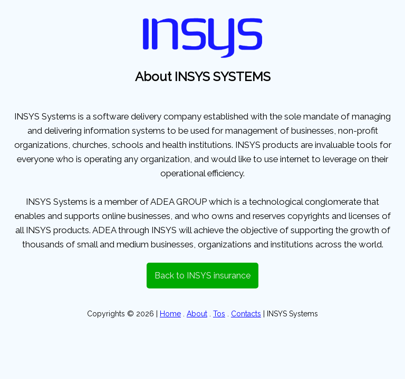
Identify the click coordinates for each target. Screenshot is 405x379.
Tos (219, 314)
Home (170, 314)
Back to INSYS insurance (202, 276)
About (197, 314)
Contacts (246, 314)
